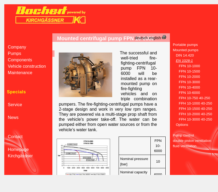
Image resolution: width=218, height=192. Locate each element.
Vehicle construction (25, 66)
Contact (13, 136)
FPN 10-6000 (185, 93)
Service (13, 104)
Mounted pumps (184, 50)
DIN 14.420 (182, 55)
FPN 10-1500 (185, 71)
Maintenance (18, 72)
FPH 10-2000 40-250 (191, 114)
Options (179, 125)
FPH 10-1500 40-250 (191, 109)
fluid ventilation (183, 146)
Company (15, 47)
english (155, 38)
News (11, 117)
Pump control (182, 135)
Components (18, 60)
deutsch (141, 38)
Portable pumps (184, 45)
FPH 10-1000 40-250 (191, 103)
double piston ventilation (190, 141)
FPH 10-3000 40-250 (191, 119)
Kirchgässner (18, 156)
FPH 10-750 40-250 (190, 98)
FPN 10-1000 (185, 66)
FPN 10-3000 (185, 82)
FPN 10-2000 (185, 77)
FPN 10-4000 (185, 87)
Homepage (16, 149)
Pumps (12, 53)
